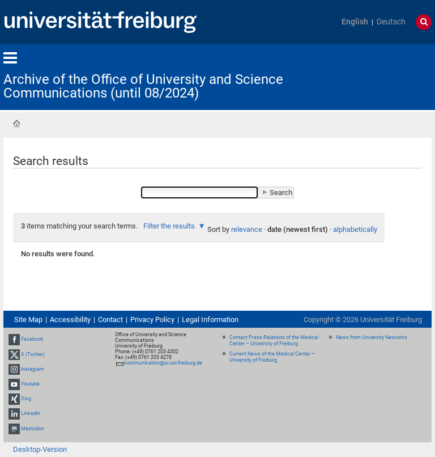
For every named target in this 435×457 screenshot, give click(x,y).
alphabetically (355, 229)
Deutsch (391, 22)
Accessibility (70, 319)
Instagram (32, 369)
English (355, 22)
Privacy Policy (152, 319)
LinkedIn (30, 414)
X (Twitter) (33, 354)
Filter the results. (170, 226)
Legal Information (210, 319)
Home (16, 124)
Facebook (32, 339)
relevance (246, 229)
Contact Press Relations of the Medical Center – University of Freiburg (273, 340)
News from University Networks (371, 337)
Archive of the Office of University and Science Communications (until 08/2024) (143, 86)
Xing (26, 398)
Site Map (28, 319)
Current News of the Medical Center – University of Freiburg (272, 357)
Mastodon (32, 428)
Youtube (30, 384)
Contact (110, 319)
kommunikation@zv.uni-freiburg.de (163, 363)
